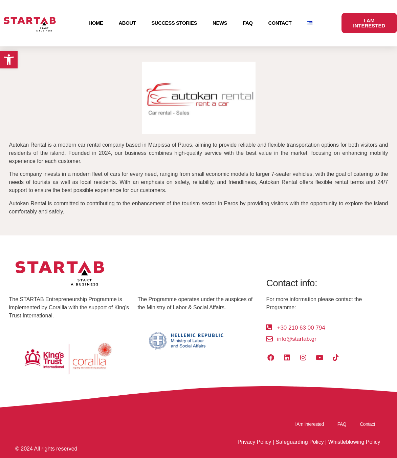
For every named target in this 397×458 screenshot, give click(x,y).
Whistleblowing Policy (354, 442)
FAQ (247, 23)
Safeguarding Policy (299, 442)
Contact (279, 23)
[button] (9, 59)
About (127, 23)
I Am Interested (309, 424)
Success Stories (174, 23)
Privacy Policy (254, 442)
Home (96, 23)
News (220, 23)
